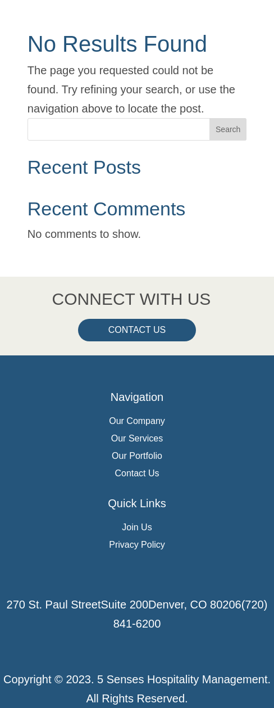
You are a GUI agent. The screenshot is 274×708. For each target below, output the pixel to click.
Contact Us (137, 330)
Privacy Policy (137, 544)
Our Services (137, 438)
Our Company (137, 421)
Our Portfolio (137, 456)
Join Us (137, 527)
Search (228, 129)
